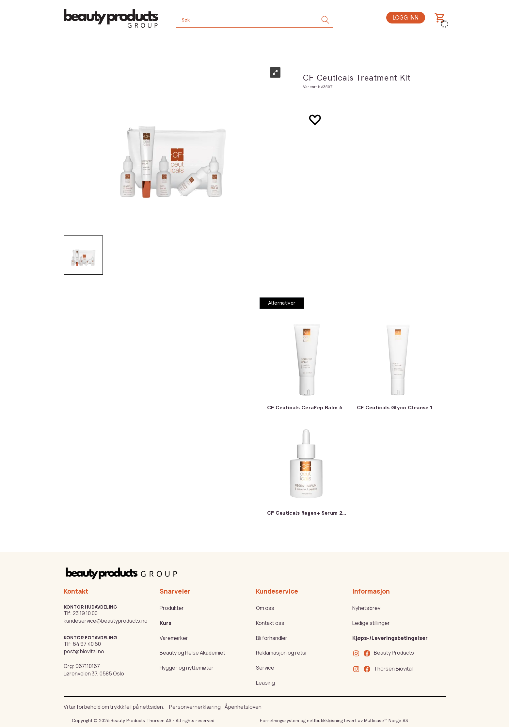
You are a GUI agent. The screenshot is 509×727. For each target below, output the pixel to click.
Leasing (265, 682)
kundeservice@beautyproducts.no (106, 620)
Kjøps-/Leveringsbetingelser (390, 638)
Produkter (172, 608)
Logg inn (406, 17)
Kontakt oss (270, 623)
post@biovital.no (84, 651)
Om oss (265, 608)
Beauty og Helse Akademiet (192, 652)
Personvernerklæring (195, 706)
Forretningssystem (279, 720)
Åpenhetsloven (243, 706)
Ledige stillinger (371, 623)
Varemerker (174, 638)
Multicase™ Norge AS (386, 720)
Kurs (165, 623)
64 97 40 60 (87, 643)
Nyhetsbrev (366, 608)
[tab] (282, 303)
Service (265, 667)
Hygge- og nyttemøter (187, 667)
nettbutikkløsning (325, 720)
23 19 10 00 (85, 613)
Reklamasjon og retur (281, 652)
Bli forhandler (271, 638)
